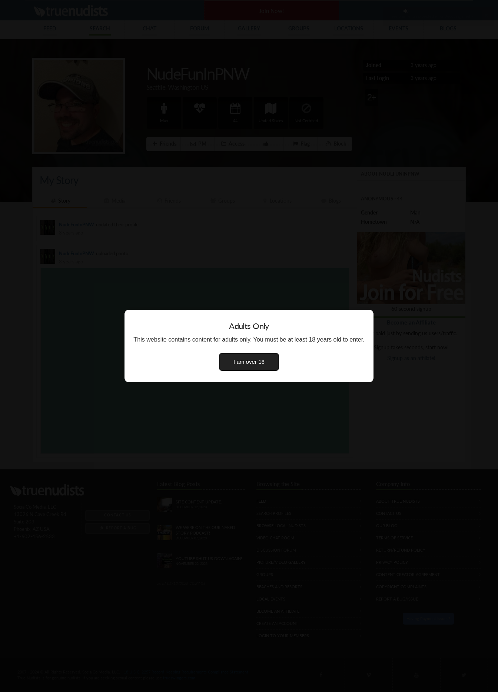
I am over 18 (249, 362)
